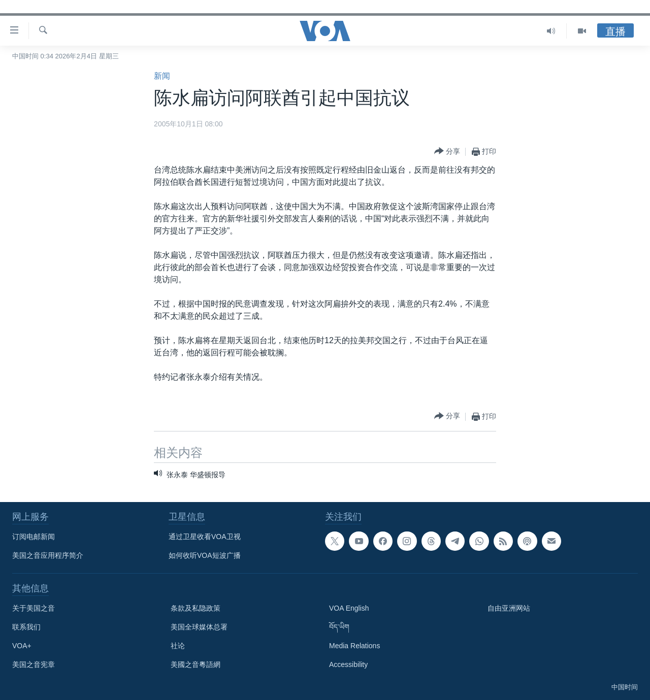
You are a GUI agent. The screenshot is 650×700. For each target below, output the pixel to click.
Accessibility (348, 664)
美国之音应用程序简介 (47, 555)
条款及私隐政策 (195, 608)
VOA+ (21, 646)
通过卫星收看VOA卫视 (205, 536)
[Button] (447, 151)
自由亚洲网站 (509, 608)
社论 (178, 646)
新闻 (162, 76)
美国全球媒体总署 (199, 627)
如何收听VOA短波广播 (205, 555)
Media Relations (354, 646)
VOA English (349, 608)
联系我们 (26, 627)
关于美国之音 (33, 608)
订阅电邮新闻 (33, 536)
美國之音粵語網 (195, 664)
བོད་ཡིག (339, 627)
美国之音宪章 (33, 664)
